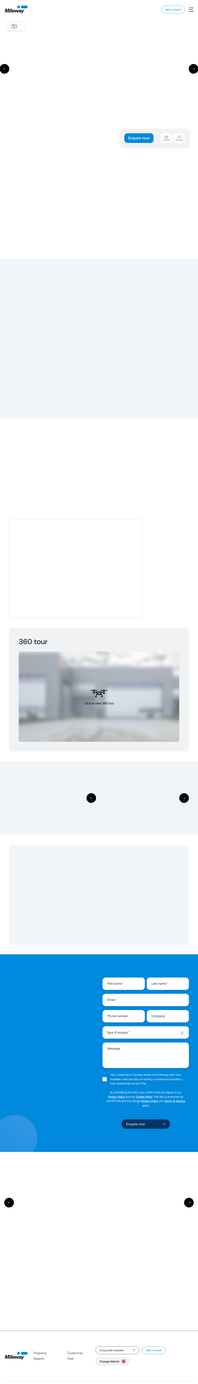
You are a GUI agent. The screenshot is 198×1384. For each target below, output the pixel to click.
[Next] (184, 798)
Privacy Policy (116, 1096)
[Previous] (91, 798)
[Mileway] (16, 10)
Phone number (117, 1016)
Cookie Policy (144, 1096)
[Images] (14, 26)
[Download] (137, 798)
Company (158, 1016)
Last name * (160, 983)
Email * (112, 1000)
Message (113, 1048)
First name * (115, 983)
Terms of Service (174, 1101)
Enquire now (139, 138)
